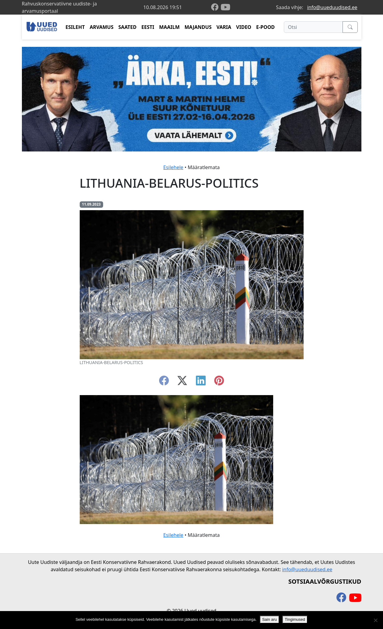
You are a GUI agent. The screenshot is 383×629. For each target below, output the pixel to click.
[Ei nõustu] (375, 620)
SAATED (127, 27)
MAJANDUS (197, 27)
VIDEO (243, 27)
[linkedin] (200, 382)
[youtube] (225, 7)
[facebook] (216, 7)
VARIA (223, 27)
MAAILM (169, 27)
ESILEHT (75, 27)
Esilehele (173, 167)
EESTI (147, 27)
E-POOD (265, 27)
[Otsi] (313, 27)
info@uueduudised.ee (332, 7)
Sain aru (269, 619)
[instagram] (219, 382)
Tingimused (295, 619)
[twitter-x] (182, 382)
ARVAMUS (101, 27)
